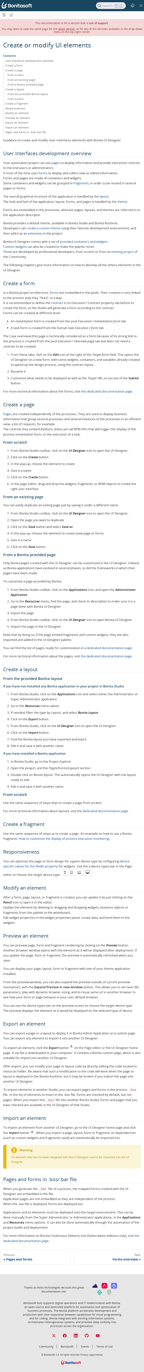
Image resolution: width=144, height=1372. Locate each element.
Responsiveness (15, 108)
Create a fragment (16, 103)
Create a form (13, 65)
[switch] (132, 5)
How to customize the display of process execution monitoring (64, 838)
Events (85, 1346)
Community (46, 1346)
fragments (81, 183)
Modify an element (17, 113)
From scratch (16, 75)
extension (35, 233)
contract (57, 303)
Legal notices (96, 1354)
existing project (122, 251)
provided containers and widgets (83, 241)
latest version (66, 29)
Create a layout (14, 89)
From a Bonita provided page (26, 84)
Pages (7, 414)
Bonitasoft (67, 1346)
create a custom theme (44, 228)
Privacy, (84, 1354)
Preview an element (17, 118)
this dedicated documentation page (106, 391)
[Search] (111, 5)
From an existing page (21, 80)
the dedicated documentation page (106, 656)
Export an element (16, 122)
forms (43, 173)
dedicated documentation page (109, 648)
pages (55, 163)
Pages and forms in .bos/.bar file (25, 132)
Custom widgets (15, 246)
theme (122, 201)
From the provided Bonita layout (28, 94)
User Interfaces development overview (29, 61)
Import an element (17, 127)
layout (104, 196)
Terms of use (104, 1346)
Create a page (14, 70)
